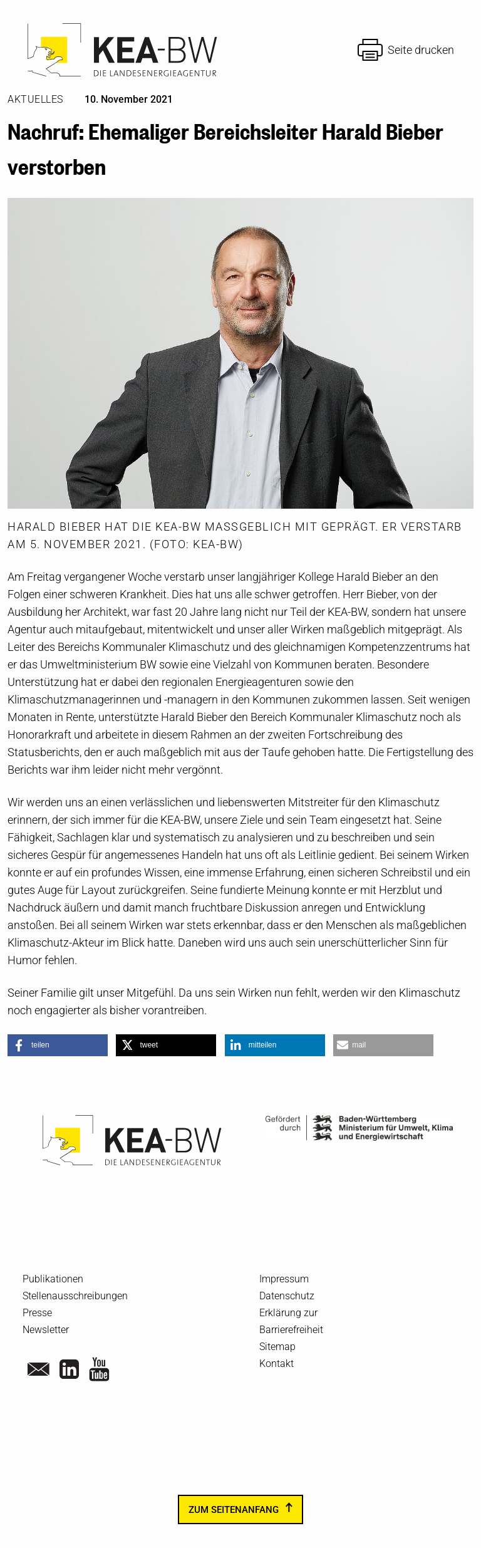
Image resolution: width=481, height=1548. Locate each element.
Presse (37, 1313)
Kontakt (276, 1363)
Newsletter (46, 1330)
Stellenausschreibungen (75, 1296)
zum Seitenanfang (234, 1509)
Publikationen (53, 1279)
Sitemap (277, 1347)
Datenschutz (286, 1296)
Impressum (284, 1279)
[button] (58, 1045)
